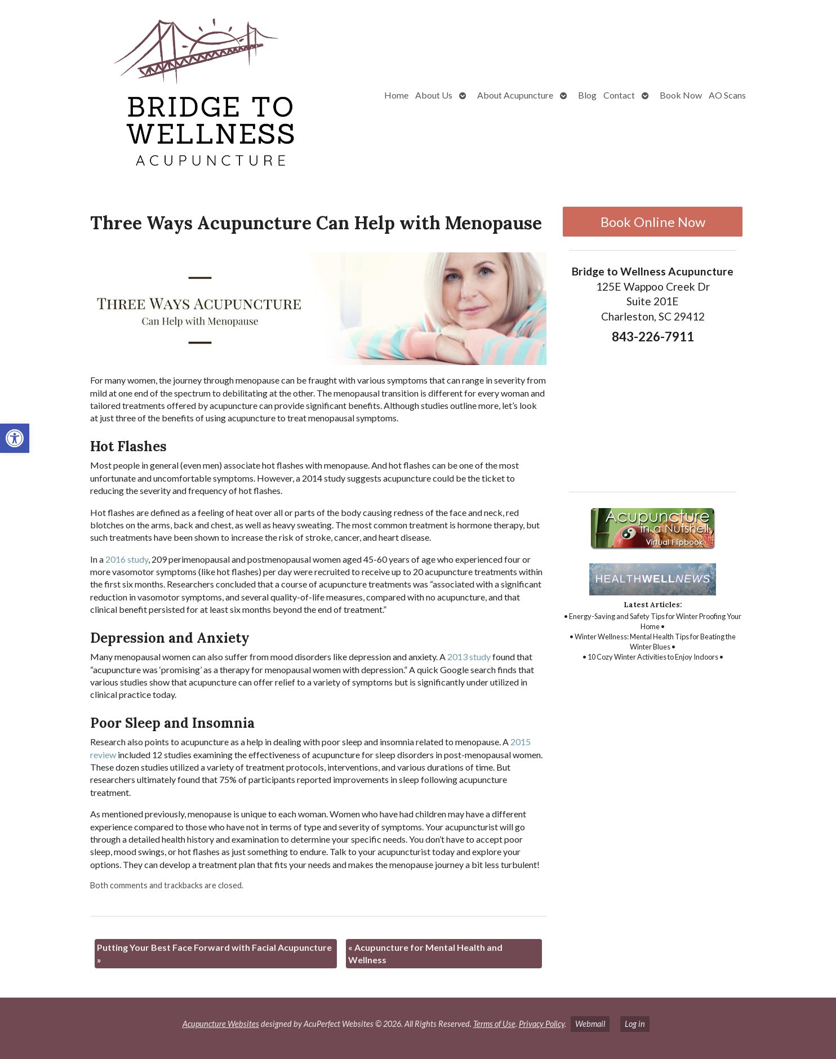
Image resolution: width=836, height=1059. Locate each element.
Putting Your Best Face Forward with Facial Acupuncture (214, 953)
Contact (619, 95)
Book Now (681, 95)
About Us (433, 95)
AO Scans (727, 95)
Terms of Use (494, 1024)
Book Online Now (653, 221)
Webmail (590, 1024)
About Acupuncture (515, 95)
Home (396, 95)
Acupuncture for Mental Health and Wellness (425, 953)
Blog (587, 95)
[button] (14, 438)
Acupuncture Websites (221, 1024)
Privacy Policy (541, 1024)
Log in (635, 1024)
